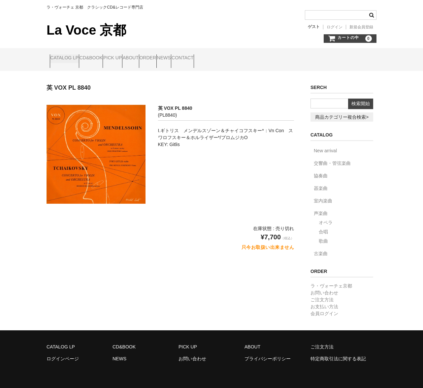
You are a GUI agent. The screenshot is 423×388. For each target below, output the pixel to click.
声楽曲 (321, 207)
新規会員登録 (361, 27)
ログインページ (63, 353)
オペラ (326, 217)
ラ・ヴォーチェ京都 (331, 280)
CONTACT (262, 58)
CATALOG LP (67, 58)
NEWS (231, 58)
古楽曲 (321, 248)
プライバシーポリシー (267, 353)
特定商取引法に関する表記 (338, 353)
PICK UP (141, 58)
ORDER (201, 58)
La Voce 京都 (86, 30)
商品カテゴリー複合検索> (342, 111)
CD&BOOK (106, 58)
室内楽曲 (323, 195)
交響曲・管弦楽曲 (332, 157)
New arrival (325, 145)
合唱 (323, 226)
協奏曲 (321, 170)
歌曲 (323, 235)
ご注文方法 (322, 294)
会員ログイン (324, 308)
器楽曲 (321, 182)
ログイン (334, 27)
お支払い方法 (324, 301)
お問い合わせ (324, 287)
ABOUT (172, 58)
